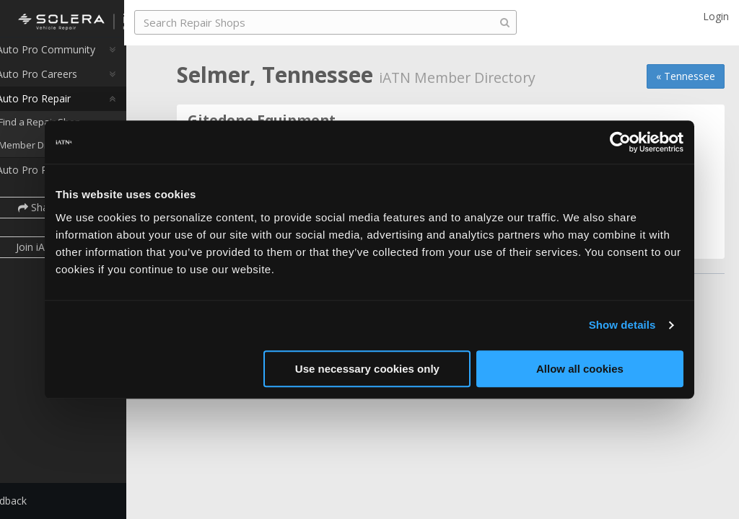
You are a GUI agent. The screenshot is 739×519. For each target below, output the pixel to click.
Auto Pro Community (72, 57)
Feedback (40, 500)
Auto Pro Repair (60, 106)
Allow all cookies (580, 369)
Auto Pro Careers (63, 82)
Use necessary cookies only (367, 369)
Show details (622, 325)
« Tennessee (685, 76)
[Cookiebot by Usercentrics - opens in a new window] (620, 142)
